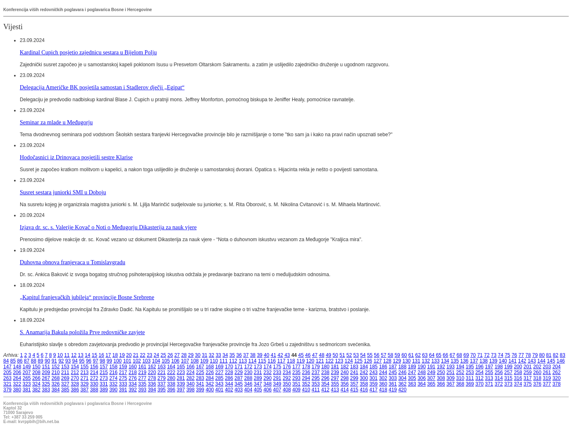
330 (94, 384)
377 (547, 384)
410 (306, 390)
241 (354, 372)
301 (373, 378)
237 (316, 372)
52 (349, 355)
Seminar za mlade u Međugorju (56, 122)
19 (121, 355)
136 (464, 361)
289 (258, 378)
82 (555, 355)
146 (561, 361)
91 (54, 361)
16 (101, 355)
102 (137, 361)
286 (229, 378)
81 (548, 355)
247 (412, 372)
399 (200, 390)
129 (397, 361)
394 (152, 390)
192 (441, 367)
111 (223, 361)
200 (518, 367)
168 (210, 367)
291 (277, 378)
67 (452, 355)
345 (238, 384)
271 (84, 378)
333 (123, 384)
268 (56, 378)
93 (67, 361)
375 (527, 384)
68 (459, 355)
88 (33, 361)
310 (460, 378)
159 (123, 367)
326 (56, 384)
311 (470, 378)
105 (166, 361)
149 (27, 367)
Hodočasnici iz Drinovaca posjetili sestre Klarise (76, 157)
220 (152, 372)
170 (229, 367)
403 (238, 390)
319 (547, 378)
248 (421, 372)
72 (487, 355)
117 (281, 361)
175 (277, 367)
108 (194, 361)
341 (200, 384)
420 (402, 390)
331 (104, 384)
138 (484, 361)
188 (402, 367)
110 (214, 361)
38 (253, 355)
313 (489, 378)
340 (190, 384)
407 (277, 390)
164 (171, 367)
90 (47, 361)
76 (514, 355)
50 (335, 355)
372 (499, 384)
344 (229, 384)
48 (321, 355)
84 (6, 361)
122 (330, 361)
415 (354, 390)
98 (102, 361)
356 (344, 384)
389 (104, 390)
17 (108, 355)
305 (412, 378)
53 (356, 355)
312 (479, 378)
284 (210, 378)
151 (46, 367)
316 (518, 378)
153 (65, 367)
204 (556, 367)
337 (161, 384)
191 (431, 367)
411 (316, 390)
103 (146, 361)
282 (190, 378)
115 (262, 361)
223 (181, 372)
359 (373, 384)
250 (441, 372)
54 (363, 355)
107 (185, 361)
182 (344, 367)
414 (344, 390)
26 (170, 355)
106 (175, 361)
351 (296, 384)
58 (390, 355)
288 (248, 378)
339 (181, 384)
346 (248, 384)
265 (27, 378)
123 (339, 361)
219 (142, 372)
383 (46, 390)
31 (204, 355)
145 (551, 361)
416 (364, 390)
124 (349, 361)
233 (277, 372)
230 (248, 372)
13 (80, 355)
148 (17, 367)
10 (60, 355)
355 (335, 384)
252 (460, 372)
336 (152, 384)
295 (316, 378)
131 (416, 361)
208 (36, 372)
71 (480, 355)
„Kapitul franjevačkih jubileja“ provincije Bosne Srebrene (87, 297)
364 (421, 384)
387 (84, 390)
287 (238, 378)
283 (200, 378)
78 (528, 355)
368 (460, 384)
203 (547, 367)
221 (161, 372)
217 (123, 372)
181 (335, 367)
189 (412, 367)
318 (537, 378)
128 (387, 361)
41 (273, 355)
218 (133, 372)
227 (219, 372)
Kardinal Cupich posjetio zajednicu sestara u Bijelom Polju (88, 52)
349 (277, 384)
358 (364, 384)
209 (46, 372)
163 (161, 367)
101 (127, 361)
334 (133, 384)
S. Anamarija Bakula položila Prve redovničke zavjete (82, 332)
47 (314, 355)
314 (499, 378)
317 (527, 378)
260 (537, 372)
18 (115, 355)
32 (211, 355)
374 (518, 384)
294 (306, 378)
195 (470, 367)
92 (61, 361)
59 (397, 355)
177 (296, 367)
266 (36, 378)
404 (248, 390)
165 (181, 367)
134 (445, 361)
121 (320, 361)
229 (238, 372)
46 (307, 355)
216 (113, 372)
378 (556, 384)
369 (470, 384)
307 (431, 378)
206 (17, 372)
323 (27, 384)
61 (411, 355)
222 (171, 372)
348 (267, 384)
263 (7, 378)
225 (200, 372)
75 (507, 355)
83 (562, 355)
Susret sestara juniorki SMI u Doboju (63, 192)
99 (109, 361)
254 (479, 372)
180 (325, 367)
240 (344, 372)
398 (190, 390)
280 (171, 378)
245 (393, 372)
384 (56, 390)
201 (527, 367)
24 (156, 355)
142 (522, 361)
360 (383, 384)
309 (450, 378)
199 (508, 367)
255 (489, 372)
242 (364, 372)
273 (104, 378)
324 (36, 384)
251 (450, 372)
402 (229, 390)
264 (17, 378)
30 (197, 355)
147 (7, 367)
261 (547, 372)
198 (499, 367)
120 (310, 361)
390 (113, 390)
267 (46, 378)
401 (219, 390)
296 (325, 378)
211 (65, 372)
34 (225, 355)
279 (161, 378)
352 (306, 384)
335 (142, 384)
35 (232, 355)
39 (259, 355)
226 (210, 372)
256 (499, 372)
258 (518, 372)
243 (373, 372)
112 (233, 361)
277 (142, 378)
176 (287, 367)
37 (245, 355)
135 (454, 361)
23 (149, 355)
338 (171, 384)
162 (152, 367)
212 (75, 372)
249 (431, 372)
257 (508, 372)
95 (81, 361)
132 (426, 361)
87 (26, 361)
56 (376, 355)
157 (104, 367)
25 (163, 355)
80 (541, 355)
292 (287, 378)
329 (84, 384)
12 (73, 355)
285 (219, 378)
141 (513, 361)
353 (316, 384)
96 (88, 361)
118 (291, 361)
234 (287, 372)
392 (133, 390)
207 (27, 372)
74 (500, 355)
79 (535, 355)
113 (243, 361)
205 (7, 372)
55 (370, 355)
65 (438, 355)
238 (325, 372)
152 (56, 367)
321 (7, 384)
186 (383, 367)
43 (287, 355)
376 (537, 384)
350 (287, 384)
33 (218, 355)
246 (402, 372)
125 (358, 361)
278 (152, 378)
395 (161, 390)
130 (407, 361)
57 (383, 355)
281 (181, 378)
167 (200, 367)
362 (402, 384)
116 (271, 361)
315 (508, 378)
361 (393, 384)
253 (470, 372)
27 (177, 355)
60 (404, 355)
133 (435, 361)
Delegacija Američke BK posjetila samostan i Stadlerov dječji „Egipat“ (102, 87)
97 (95, 361)
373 (508, 384)
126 (368, 361)
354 (325, 384)
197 (489, 367)
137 (474, 361)
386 (75, 390)
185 (373, 367)
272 (94, 378)
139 (493, 361)
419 (393, 390)
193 (450, 367)
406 (267, 390)
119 (300, 361)
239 (335, 372)
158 (113, 367)
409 (296, 390)
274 (113, 378)
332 (113, 384)
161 (142, 367)
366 (441, 384)
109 (204, 361)
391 (123, 390)
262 (556, 372)
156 (94, 367)
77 (521, 355)
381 (27, 390)
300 (364, 378)
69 (466, 355)
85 (13, 361)
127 (377, 361)
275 (123, 378)
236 (306, 372)
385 (65, 390)
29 (190, 355)
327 (65, 384)
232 (267, 372)
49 (328, 355)
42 (280, 355)
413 (335, 390)
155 (84, 367)
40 (266, 355)
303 (393, 378)
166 (190, 367)
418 (383, 390)
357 (354, 384)
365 (431, 384)
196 (479, 367)
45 (301, 355)
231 (258, 372)
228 (229, 372)
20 (128, 355)
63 (424, 355)
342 (210, 384)
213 (84, 372)
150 (36, 367)
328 (75, 384)
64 (431, 355)
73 (493, 355)
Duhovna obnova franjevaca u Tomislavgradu (72, 262)
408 (287, 390)
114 (252, 361)
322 (17, 384)
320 (556, 378)
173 (258, 367)
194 (460, 367)
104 (156, 361)
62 (418, 355)
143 (531, 361)
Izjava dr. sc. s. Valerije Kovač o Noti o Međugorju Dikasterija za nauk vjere (108, 227)
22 (142, 355)
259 (527, 372)
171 (238, 367)
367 (450, 384)
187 (393, 367)
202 (537, 367)
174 (267, 367)
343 (219, 384)
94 (74, 361)
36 (238, 355)
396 (171, 390)
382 (36, 390)
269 (65, 378)
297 (335, 378)
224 (190, 372)
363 (412, 384)
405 (258, 390)
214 (94, 372)
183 (354, 367)
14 (87, 355)
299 (354, 378)
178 (306, 367)
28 (184, 355)
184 (364, 367)
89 (40, 361)
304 (402, 378)
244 (383, 372)
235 (296, 372)
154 (75, 367)
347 (258, 384)
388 (94, 390)
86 (19, 361)
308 (441, 378)
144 (541, 361)
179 (316, 367)
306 (421, 378)
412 (325, 390)
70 (473, 355)
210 (56, 372)
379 (7, 390)
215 (104, 372)
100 (117, 361)
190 (421, 367)
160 (133, 367)
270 (75, 378)
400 (210, 390)
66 (445, 355)
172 (248, 367)
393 (142, 390)
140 (503, 361)
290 (267, 378)
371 (489, 384)
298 (344, 378)
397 (181, 390)
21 (135, 355)
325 (46, 384)
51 (342, 355)
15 (94, 355)
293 (296, 378)
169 (219, 367)
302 (383, 378)
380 (17, 390)
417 (373, 390)
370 (479, 384)
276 (133, 378)
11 (67, 355)
